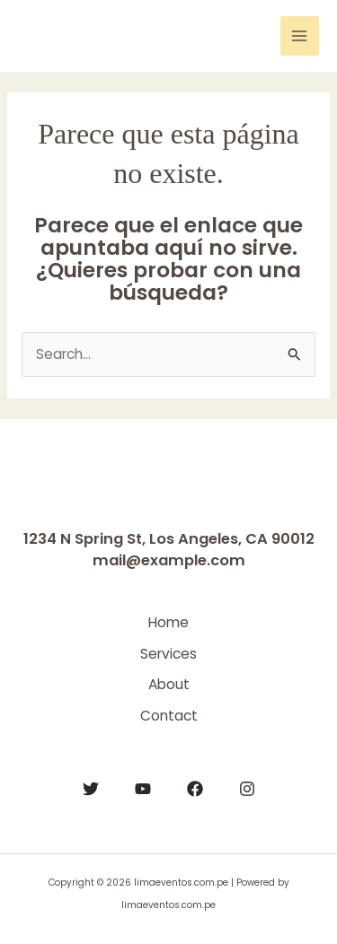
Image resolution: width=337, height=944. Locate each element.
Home (168, 622)
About (169, 684)
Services (168, 653)
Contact (169, 715)
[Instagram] (247, 789)
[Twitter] (91, 789)
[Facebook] (195, 789)
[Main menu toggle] (299, 35)
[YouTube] (143, 789)
